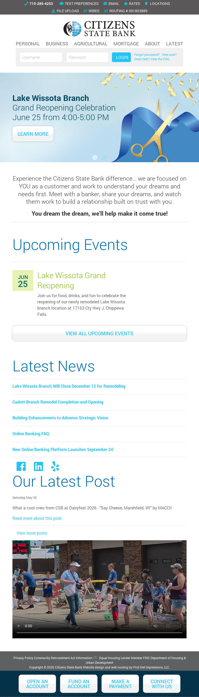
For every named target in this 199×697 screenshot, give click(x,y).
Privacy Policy (23, 658)
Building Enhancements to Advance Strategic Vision (60, 417)
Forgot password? (147, 54)
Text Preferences (79, 3)
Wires (91, 10)
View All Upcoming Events (99, 333)
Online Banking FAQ (30, 433)
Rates (132, 3)
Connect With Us (162, 683)
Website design (93, 667)
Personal (28, 43)
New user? (169, 54)
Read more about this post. (37, 518)
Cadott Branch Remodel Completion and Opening (57, 402)
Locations (157, 3)
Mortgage (126, 43)
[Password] (87, 57)
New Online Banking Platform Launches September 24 (62, 449)
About (152, 43)
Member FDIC (140, 658)
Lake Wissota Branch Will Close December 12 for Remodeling (68, 386)
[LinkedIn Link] (38, 468)
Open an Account (37, 683)
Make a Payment (120, 683)
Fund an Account (79, 683)
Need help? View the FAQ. (152, 59)
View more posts (32, 533)
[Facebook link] (21, 468)
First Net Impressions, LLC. (151, 667)
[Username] (41, 57)
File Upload (65, 10)
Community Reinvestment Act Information (63, 658)
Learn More (33, 134)
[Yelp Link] (55, 468)
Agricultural (91, 43)
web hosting (119, 667)
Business (57, 43)
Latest (174, 43)
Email (111, 3)
